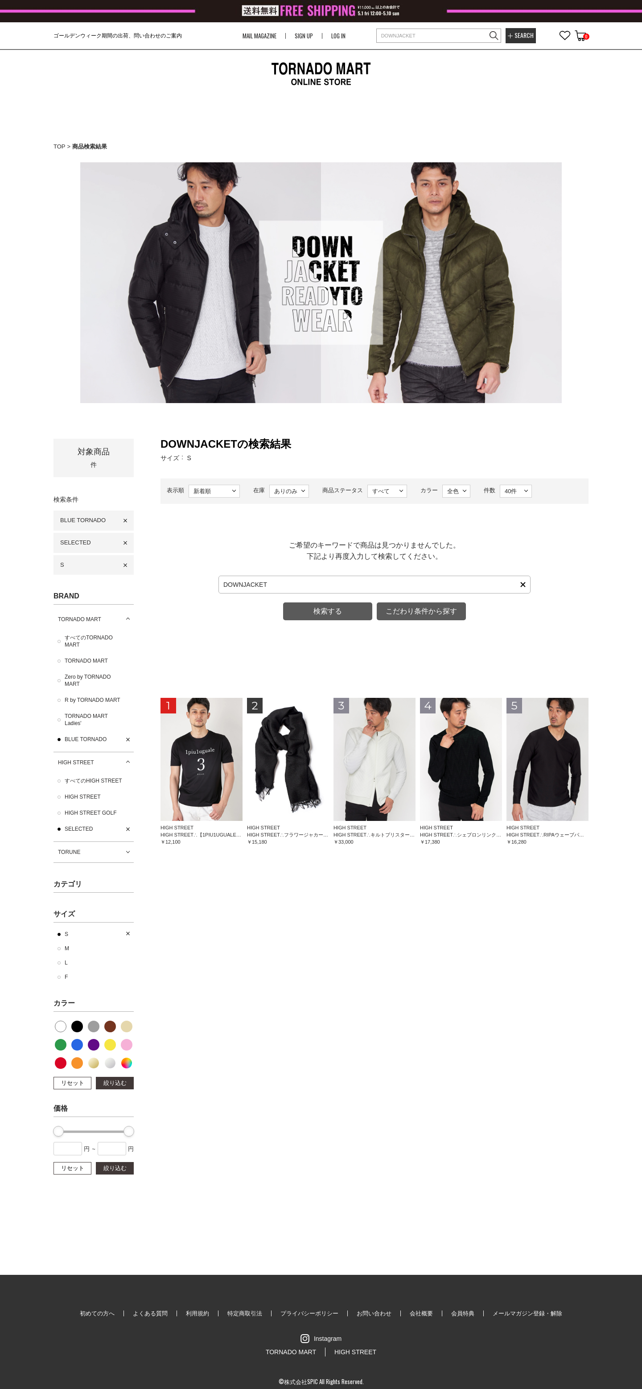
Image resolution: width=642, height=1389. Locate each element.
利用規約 (197, 1313)
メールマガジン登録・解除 (527, 1313)
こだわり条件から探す (421, 611)
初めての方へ (97, 1313)
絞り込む (115, 1083)
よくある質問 (150, 1313)
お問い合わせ (374, 1313)
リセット (72, 1083)
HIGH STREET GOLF (90, 813)
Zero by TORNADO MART (88, 680)
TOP (60, 146)
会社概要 (421, 1313)
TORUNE (69, 852)
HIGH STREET (76, 762)
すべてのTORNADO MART (89, 641)
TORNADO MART (79, 619)
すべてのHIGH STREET (93, 781)
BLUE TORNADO (83, 520)
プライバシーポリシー (309, 1313)
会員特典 (462, 1313)
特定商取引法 (244, 1313)
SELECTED (75, 542)
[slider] (58, 1131)
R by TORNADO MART (92, 700)
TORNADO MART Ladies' (86, 719)
